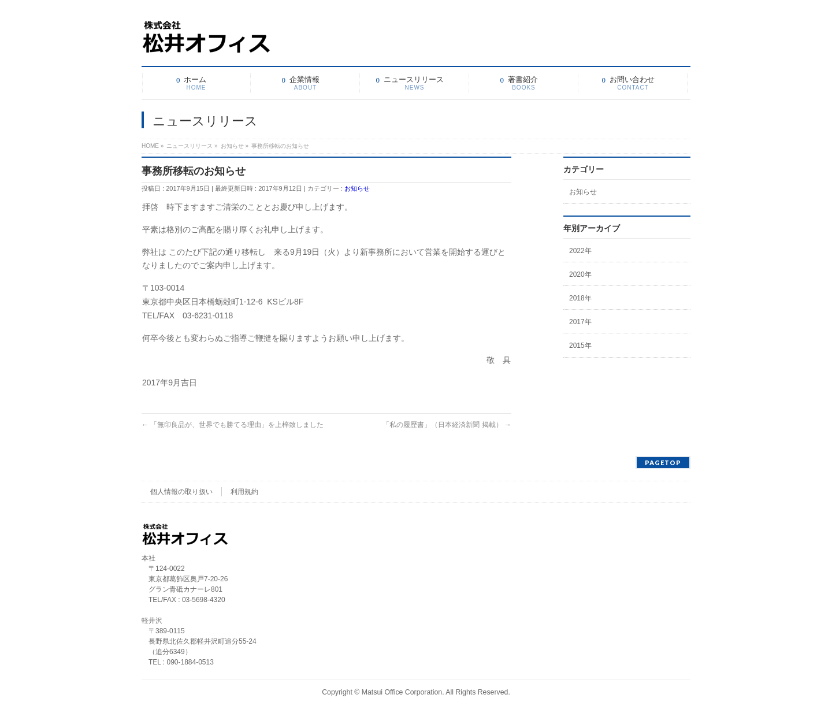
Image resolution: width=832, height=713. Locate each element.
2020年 (580, 274)
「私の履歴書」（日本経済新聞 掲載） (446, 425)
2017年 (580, 322)
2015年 (580, 345)
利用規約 (244, 492)
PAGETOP (663, 462)
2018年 (580, 298)
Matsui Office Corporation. (403, 692)
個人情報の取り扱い (181, 492)
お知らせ (357, 188)
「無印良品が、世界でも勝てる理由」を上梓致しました (233, 425)
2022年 (580, 251)
